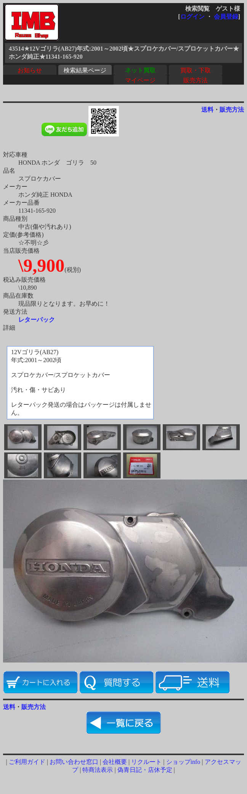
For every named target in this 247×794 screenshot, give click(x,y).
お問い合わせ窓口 (74, 762)
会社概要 (115, 762)
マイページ (140, 80)
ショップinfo (183, 762)
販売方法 (195, 80)
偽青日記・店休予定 (144, 770)
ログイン (192, 16)
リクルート (146, 762)
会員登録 (226, 16)
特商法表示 (97, 770)
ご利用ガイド (27, 762)
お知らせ (30, 70)
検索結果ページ (85, 70)
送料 (207, 109)
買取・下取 (195, 70)
